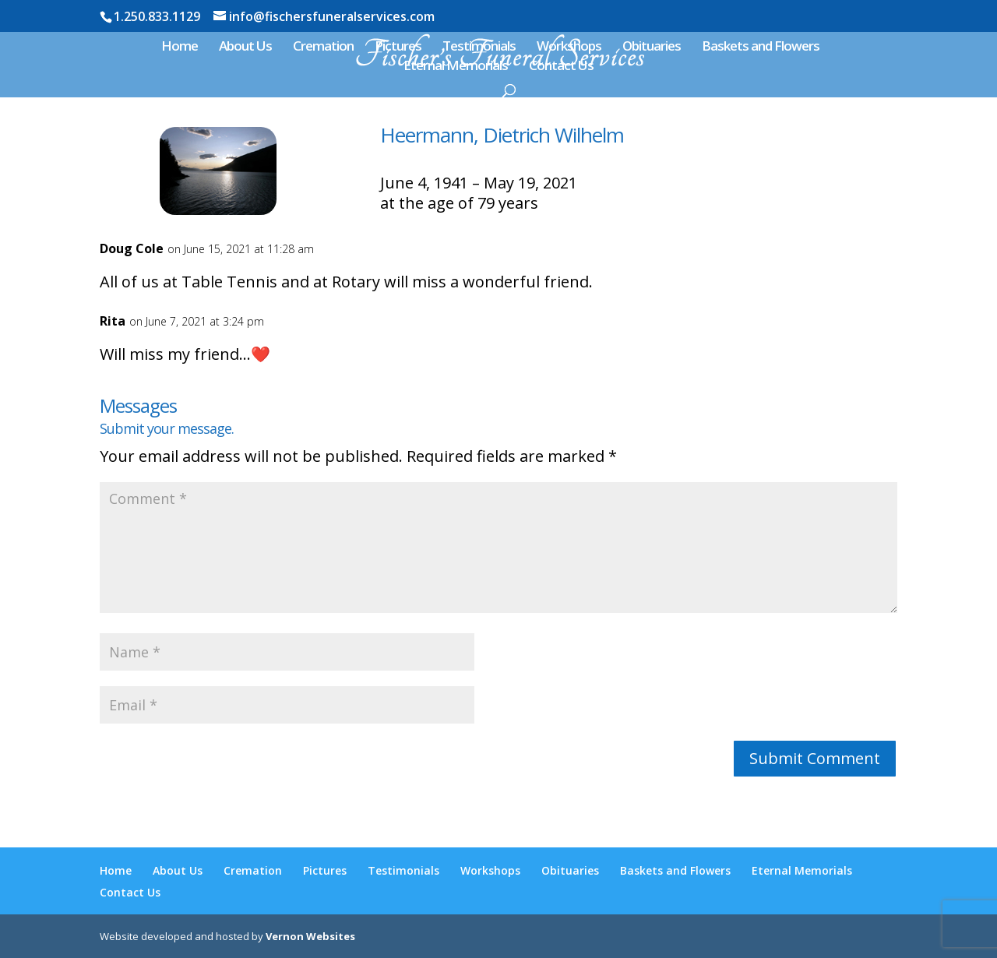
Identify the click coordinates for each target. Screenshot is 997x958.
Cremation (323, 48)
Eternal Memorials (455, 67)
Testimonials (479, 48)
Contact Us (561, 67)
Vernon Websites (310, 936)
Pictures (398, 48)
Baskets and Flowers (760, 48)
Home (179, 48)
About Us (245, 48)
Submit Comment (814, 758)
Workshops (569, 48)
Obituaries (651, 48)
